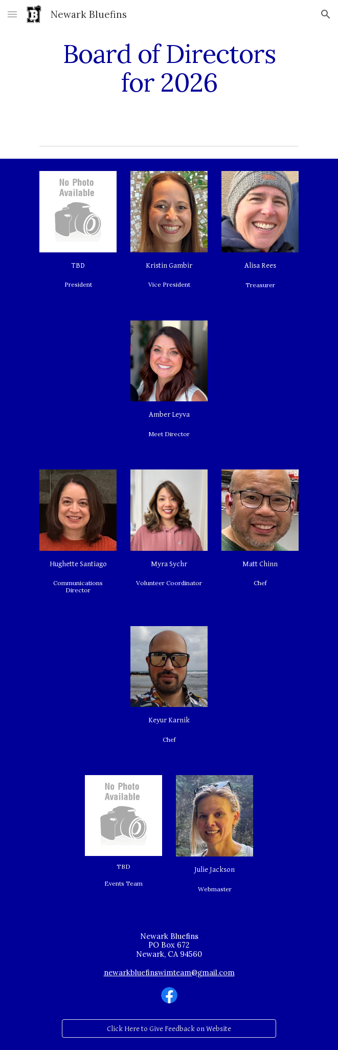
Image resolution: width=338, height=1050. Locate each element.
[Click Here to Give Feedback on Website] (168, 1028)
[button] (12, 14)
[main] (169, 67)
